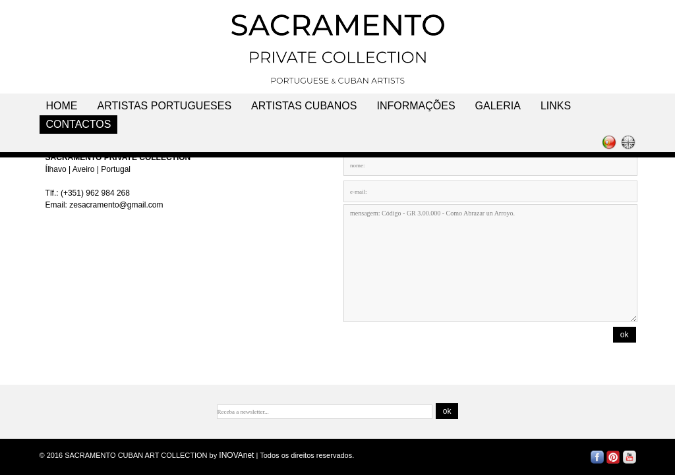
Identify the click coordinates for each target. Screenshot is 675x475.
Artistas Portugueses (165, 105)
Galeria (498, 105)
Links (556, 105)
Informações (415, 105)
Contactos (78, 124)
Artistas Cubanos (304, 105)
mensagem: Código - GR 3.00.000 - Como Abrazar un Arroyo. (490, 263)
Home (62, 105)
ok (624, 334)
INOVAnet (236, 455)
